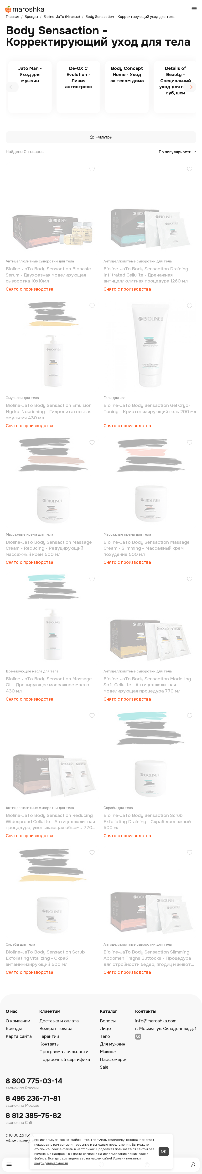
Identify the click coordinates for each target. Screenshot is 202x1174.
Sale (104, 1067)
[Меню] (9, 1164)
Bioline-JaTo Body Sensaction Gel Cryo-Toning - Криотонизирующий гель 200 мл (150, 409)
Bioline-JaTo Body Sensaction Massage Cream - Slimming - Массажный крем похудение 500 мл (147, 548)
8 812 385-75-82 (33, 1116)
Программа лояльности (63, 1051)
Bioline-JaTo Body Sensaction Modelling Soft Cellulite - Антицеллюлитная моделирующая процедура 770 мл (147, 685)
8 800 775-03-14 (34, 1081)
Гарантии (49, 1036)
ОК (163, 1151)
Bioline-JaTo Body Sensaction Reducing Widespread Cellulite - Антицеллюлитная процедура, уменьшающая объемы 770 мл (50, 822)
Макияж (108, 1051)
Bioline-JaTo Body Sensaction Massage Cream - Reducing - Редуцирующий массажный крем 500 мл (49, 548)
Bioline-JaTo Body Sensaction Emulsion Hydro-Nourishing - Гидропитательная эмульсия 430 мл (49, 411)
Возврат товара (56, 1028)
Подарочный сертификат (65, 1059)
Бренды (14, 1028)
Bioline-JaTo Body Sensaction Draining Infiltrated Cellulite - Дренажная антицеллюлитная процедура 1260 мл (146, 275)
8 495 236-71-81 (33, 1098)
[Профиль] (193, 1165)
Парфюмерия (114, 1059)
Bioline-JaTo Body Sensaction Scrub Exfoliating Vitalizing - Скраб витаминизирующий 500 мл (45, 958)
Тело (105, 1036)
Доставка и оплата (59, 1021)
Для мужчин (112, 1044)
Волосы (108, 1021)
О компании (18, 1021)
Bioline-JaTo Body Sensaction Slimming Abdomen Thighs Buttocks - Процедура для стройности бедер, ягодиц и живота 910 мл (148, 958)
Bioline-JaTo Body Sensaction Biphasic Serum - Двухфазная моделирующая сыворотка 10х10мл (48, 275)
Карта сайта (19, 1036)
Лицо (105, 1028)
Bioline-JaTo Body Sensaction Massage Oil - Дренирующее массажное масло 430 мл (49, 685)
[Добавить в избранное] (92, 169)
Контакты (49, 1044)
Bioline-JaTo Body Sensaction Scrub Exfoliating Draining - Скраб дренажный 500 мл (147, 822)
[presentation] (12, 87)
